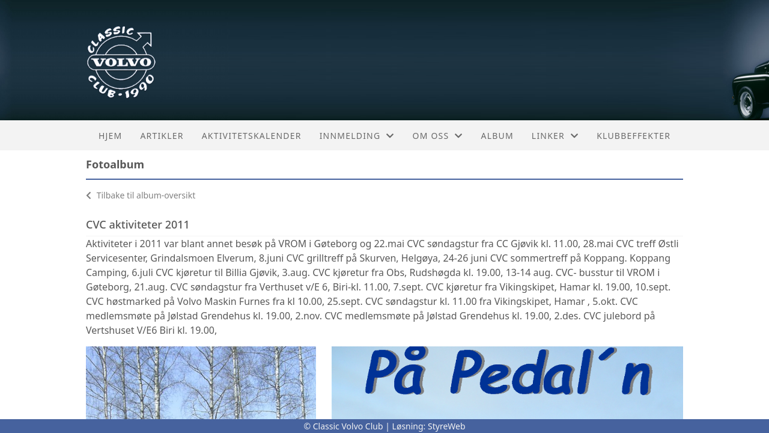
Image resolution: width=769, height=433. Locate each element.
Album (497, 135)
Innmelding (357, 135)
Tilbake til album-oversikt (140, 195)
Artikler (161, 135)
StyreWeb (447, 426)
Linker (555, 135)
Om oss (438, 135)
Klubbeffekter (633, 135)
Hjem (110, 135)
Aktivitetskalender (252, 135)
